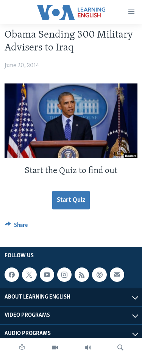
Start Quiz (71, 200)
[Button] (16, 227)
